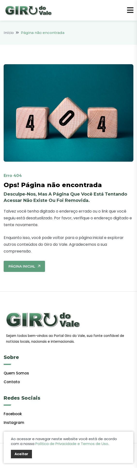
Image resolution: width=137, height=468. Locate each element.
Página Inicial (24, 266)
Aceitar (21, 454)
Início (9, 32)
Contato (12, 381)
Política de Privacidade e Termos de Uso (71, 443)
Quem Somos (16, 373)
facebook (13, 413)
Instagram (14, 422)
